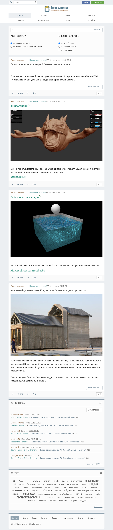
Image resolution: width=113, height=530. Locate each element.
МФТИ (58, 491)
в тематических (66, 50)
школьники (63, 501)
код (64, 487)
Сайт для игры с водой (25, 197)
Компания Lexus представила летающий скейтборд (53, 417)
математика (20, 490)
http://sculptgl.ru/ (18, 177)
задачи (93, 484)
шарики (53, 501)
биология (31, 484)
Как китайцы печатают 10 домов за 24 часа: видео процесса (48, 290)
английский (92, 480)
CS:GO (36, 480)
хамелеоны (43, 501)
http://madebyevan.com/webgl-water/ (28, 270)
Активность (43, 20)
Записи (20, 16)
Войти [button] (86, 2)
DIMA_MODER (17, 455)
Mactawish (15, 447)
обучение (69, 490)
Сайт (58, 497)
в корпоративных (67, 47)
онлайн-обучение (65, 494)
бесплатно (19, 484)
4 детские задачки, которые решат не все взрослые (51, 425)
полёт (98, 494)
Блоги (44, 15)
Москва (47, 490)
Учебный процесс (18, 425)
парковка (89, 494)
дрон (84, 484)
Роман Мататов (17, 60)
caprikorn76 (15, 431)
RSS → (99, 464)
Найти (97, 30)
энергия (74, 501)
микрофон (35, 491)
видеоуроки (51, 484)
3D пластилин (19, 106)
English (47, 481)
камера (25, 487)
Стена (67, 20)
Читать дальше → (94, 87)
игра (17, 487)
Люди (67, 15)
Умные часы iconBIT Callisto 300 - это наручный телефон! (55, 442)
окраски (15, 494)
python (65, 481)
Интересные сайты (37, 102)
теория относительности (86, 497)
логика (85, 487)
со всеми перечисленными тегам (26, 47)
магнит (94, 487)
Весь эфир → (91, 464)
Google (56, 481)
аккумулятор (76, 481)
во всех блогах (66, 43)
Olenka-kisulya (17, 423)
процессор (48, 497)
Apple (21, 481)
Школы (91, 15)
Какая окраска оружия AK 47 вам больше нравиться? (63, 450)
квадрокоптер (36, 487)
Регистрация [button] (97, 2)
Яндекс (83, 501)
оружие (79, 494)
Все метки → (98, 507)
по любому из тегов (20, 43)
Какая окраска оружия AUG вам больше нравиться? (62, 458)
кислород (48, 487)
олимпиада (29, 493)
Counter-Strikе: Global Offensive (24, 450)
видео (41, 484)
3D (14, 481)
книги (57, 487)
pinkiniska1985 (17, 415)
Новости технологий (38, 60)
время (61, 484)
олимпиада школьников (47, 494)
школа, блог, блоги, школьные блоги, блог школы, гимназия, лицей (56, 9)
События (20, 20)
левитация (73, 487)
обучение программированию (89, 491)
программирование (29, 497)
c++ (28, 481)
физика (30, 500)
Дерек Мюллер (72, 484)
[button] (94, 410)
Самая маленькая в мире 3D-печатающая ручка (40, 64)
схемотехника (69, 497)
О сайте (91, 20)
